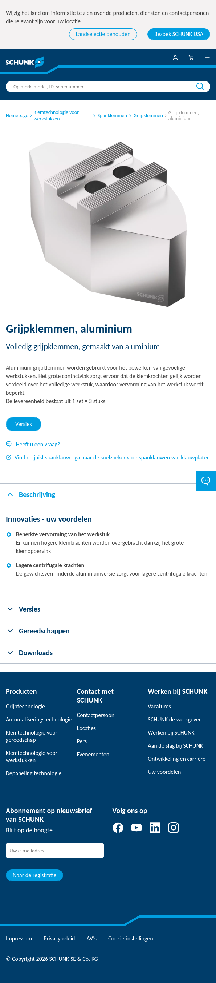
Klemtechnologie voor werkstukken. (54, 115)
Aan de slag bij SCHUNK (175, 745)
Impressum (19, 938)
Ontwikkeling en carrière (176, 758)
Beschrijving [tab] (30, 494)
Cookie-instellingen (130, 938)
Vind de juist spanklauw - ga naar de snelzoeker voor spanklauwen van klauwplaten (108, 457)
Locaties (86, 728)
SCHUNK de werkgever (174, 719)
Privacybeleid (59, 938)
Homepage (17, 115)
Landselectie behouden (103, 34)
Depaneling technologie (34, 773)
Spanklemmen (109, 115)
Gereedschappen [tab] (38, 630)
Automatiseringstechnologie (37, 719)
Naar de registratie (34, 875)
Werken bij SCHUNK (171, 732)
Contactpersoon (95, 715)
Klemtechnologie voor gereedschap (31, 736)
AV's (92, 938)
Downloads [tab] (29, 652)
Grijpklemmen (145, 115)
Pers (82, 741)
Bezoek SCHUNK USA (178, 34)
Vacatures (159, 706)
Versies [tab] (23, 424)
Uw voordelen (164, 771)
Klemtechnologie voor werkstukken (31, 756)
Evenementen (93, 754)
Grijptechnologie (25, 706)
